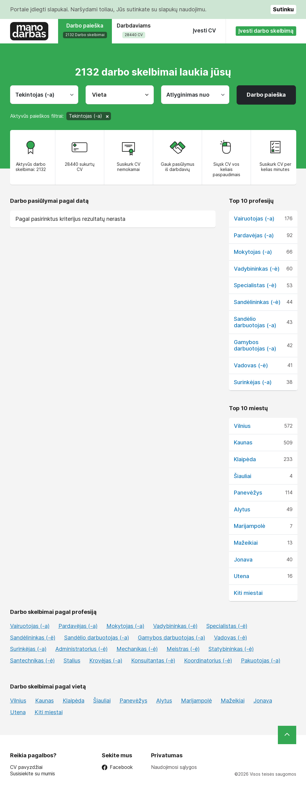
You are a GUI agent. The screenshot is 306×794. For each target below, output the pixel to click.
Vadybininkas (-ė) (257, 268)
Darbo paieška (266, 94)
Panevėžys (248, 492)
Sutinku (283, 9)
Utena (241, 576)
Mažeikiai (246, 543)
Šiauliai (242, 476)
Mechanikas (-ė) (137, 649)
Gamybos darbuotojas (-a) (255, 345)
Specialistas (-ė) (255, 285)
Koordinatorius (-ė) (208, 660)
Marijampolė (249, 526)
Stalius (72, 660)
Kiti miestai (248, 593)
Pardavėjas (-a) (254, 235)
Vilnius (242, 426)
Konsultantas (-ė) (153, 660)
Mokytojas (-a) (253, 252)
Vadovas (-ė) (251, 365)
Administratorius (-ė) (81, 649)
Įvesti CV (204, 31)
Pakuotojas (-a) (260, 660)
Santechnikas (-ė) (32, 660)
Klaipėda (245, 459)
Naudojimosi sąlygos (174, 767)
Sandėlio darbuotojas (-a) (255, 322)
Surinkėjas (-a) (253, 382)
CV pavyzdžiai (26, 767)
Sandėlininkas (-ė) (257, 302)
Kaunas (243, 442)
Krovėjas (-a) (105, 660)
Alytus (242, 509)
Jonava (243, 559)
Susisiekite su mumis (32, 774)
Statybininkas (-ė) (231, 649)
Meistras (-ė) (183, 649)
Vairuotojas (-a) (254, 218)
